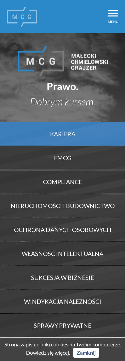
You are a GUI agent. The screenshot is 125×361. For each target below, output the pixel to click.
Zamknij (86, 352)
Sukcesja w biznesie (62, 277)
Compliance (62, 181)
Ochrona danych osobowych (62, 229)
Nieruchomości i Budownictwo (63, 205)
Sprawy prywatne (62, 325)
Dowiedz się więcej (47, 352)
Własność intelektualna (62, 253)
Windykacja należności (62, 301)
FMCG (62, 158)
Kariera (62, 134)
